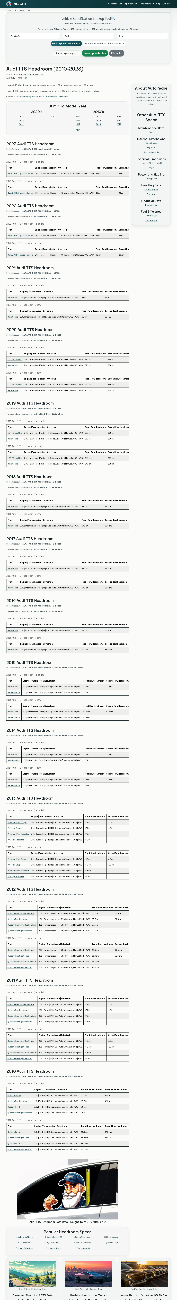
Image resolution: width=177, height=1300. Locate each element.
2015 (98, 120)
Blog (158, 3)
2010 (78, 130)
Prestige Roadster (15, 839)
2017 (78, 124)
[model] (142, 36)
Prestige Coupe (14, 828)
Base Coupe (12, 297)
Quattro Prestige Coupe (18, 919)
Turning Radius (151, 189)
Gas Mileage (151, 215)
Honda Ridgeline (25, 1248)
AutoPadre (19, 3)
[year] (34, 36)
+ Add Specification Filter (66, 43)
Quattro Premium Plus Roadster (22, 924)
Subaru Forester (83, 1242)
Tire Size (151, 194)
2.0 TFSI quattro (14, 359)
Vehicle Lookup (115, 3)
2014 (98, 124)
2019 (78, 116)
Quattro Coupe (14, 1095)
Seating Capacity (151, 152)
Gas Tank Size (151, 220)
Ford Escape (112, 1237)
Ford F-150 (54, 1242)
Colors (151, 132)
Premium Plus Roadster (18, 834)
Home (10, 10)
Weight (151, 167)
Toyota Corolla (83, 1248)
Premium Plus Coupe (16, 822)
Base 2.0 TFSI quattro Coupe (20, 173)
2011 (119, 124)
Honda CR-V (25, 1242)
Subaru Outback (25, 1237)
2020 (52, 116)
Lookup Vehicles (95, 53)
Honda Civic (112, 1242)
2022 (21, 120)
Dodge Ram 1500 (54, 1237)
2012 (119, 120)
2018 (78, 120)
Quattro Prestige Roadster (19, 930)
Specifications (145, 3)
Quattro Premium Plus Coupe (20, 913)
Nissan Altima (54, 1248)
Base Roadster (13, 692)
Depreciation (130, 3)
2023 (21, 116)
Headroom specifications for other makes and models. (43, 96)
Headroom (19, 10)
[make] (88, 36)
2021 (21, 124)
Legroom (151, 147)
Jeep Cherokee (83, 1237)
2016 (98, 116)
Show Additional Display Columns (105, 43)
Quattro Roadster (15, 1106)
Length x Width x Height (151, 163)
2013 (119, 116)
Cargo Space (151, 143)
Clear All (116, 53)
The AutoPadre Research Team (31, 74)
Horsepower (151, 178)
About (165, 3)
